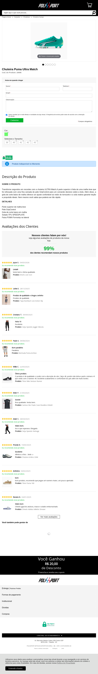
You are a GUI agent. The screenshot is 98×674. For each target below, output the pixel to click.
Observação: (10, 99)
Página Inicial (6, 17)
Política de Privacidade (66, 663)
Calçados (17, 17)
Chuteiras (26, 17)
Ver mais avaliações (48, 517)
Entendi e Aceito (15, 668)
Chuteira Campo (38, 17)
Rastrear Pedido (15, 588)
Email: (8, 93)
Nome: (8, 86)
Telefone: (66, 86)
